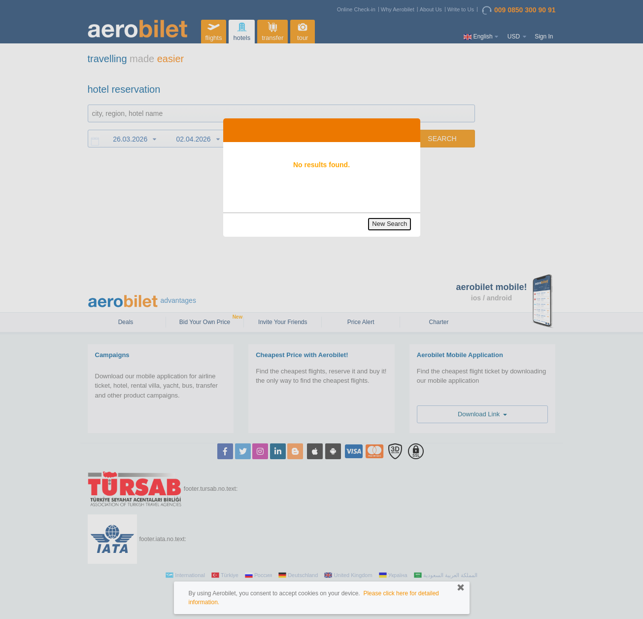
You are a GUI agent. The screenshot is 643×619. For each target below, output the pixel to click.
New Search (389, 223)
